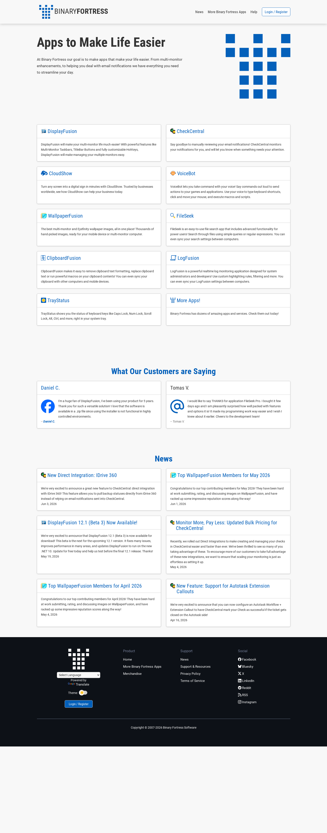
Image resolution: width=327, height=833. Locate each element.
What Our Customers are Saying (163, 371)
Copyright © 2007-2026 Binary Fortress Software (163, 727)
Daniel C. (49, 421)
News (199, 12)
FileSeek (185, 216)
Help (253, 12)
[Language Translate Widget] (78, 675)
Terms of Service (192, 681)
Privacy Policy (190, 674)
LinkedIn (246, 681)
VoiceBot (186, 173)
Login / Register (276, 12)
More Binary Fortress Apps (227, 12)
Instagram (247, 702)
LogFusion (188, 258)
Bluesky (245, 667)
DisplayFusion (62, 131)
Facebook (247, 659)
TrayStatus (58, 300)
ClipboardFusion (64, 258)
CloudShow (60, 173)
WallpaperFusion (65, 216)
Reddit (244, 688)
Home (127, 659)
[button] (73, 12)
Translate (78, 684)
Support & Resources (195, 667)
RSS (243, 695)
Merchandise (132, 674)
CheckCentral (190, 131)
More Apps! (188, 300)
